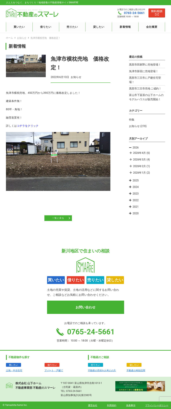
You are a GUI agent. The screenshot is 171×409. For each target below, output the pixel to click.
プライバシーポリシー (156, 405)
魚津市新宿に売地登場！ (143, 71)
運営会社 (92, 405)
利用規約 (111, 405)
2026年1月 (139, 172)
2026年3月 (139, 159)
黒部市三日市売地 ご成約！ (145, 88)
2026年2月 (139, 166)
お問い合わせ (85, 307)
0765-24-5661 (74, 391)
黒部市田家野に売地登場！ (145, 64)
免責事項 (130, 405)
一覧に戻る (58, 218)
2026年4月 (139, 152)
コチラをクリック (28, 125)
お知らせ (134, 126)
